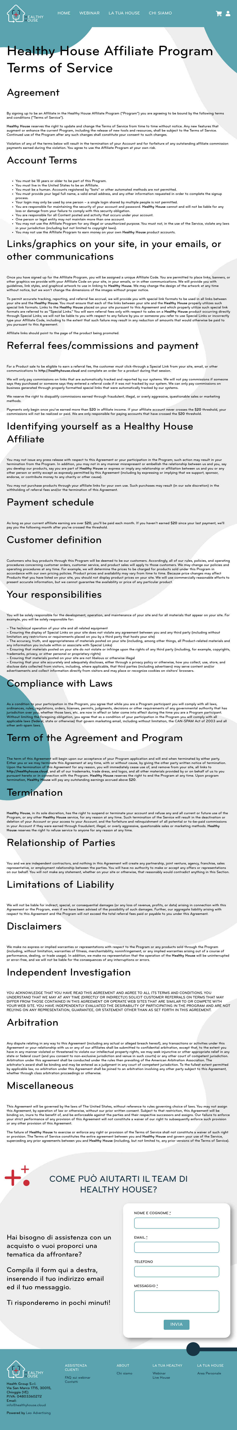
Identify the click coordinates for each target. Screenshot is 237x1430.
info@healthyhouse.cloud (26, 1405)
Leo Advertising (38, 1413)
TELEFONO (143, 1262)
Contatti (71, 1382)
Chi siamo (124, 1373)
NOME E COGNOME (152, 1213)
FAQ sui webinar (77, 1378)
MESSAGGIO (146, 1286)
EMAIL (140, 1238)
